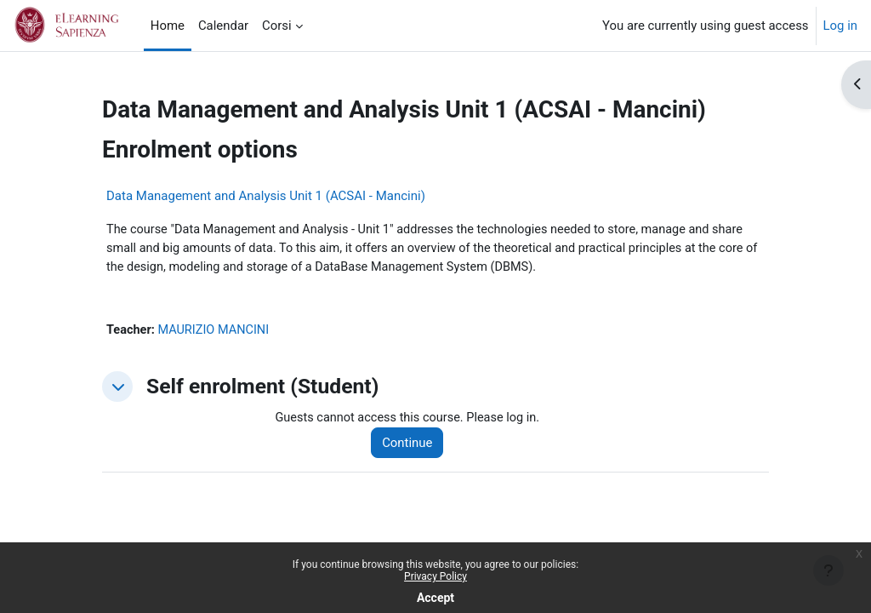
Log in (840, 25)
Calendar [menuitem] (223, 25)
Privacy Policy (435, 576)
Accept (435, 597)
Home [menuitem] (168, 25)
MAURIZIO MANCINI (216, 333)
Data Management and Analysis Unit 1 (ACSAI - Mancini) (265, 195)
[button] (117, 389)
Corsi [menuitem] (277, 25)
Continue (411, 445)
